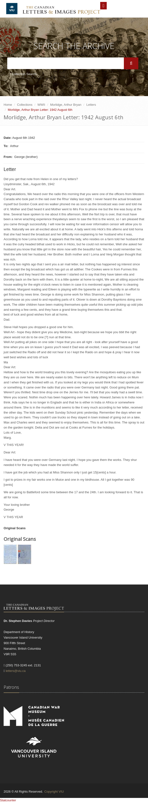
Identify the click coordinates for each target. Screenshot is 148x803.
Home (8, 104)
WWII (41, 104)
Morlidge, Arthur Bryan (65, 104)
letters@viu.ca (16, 671)
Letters (91, 104)
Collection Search (23, 74)
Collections (25, 104)
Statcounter (8, 800)
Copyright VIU (54, 791)
